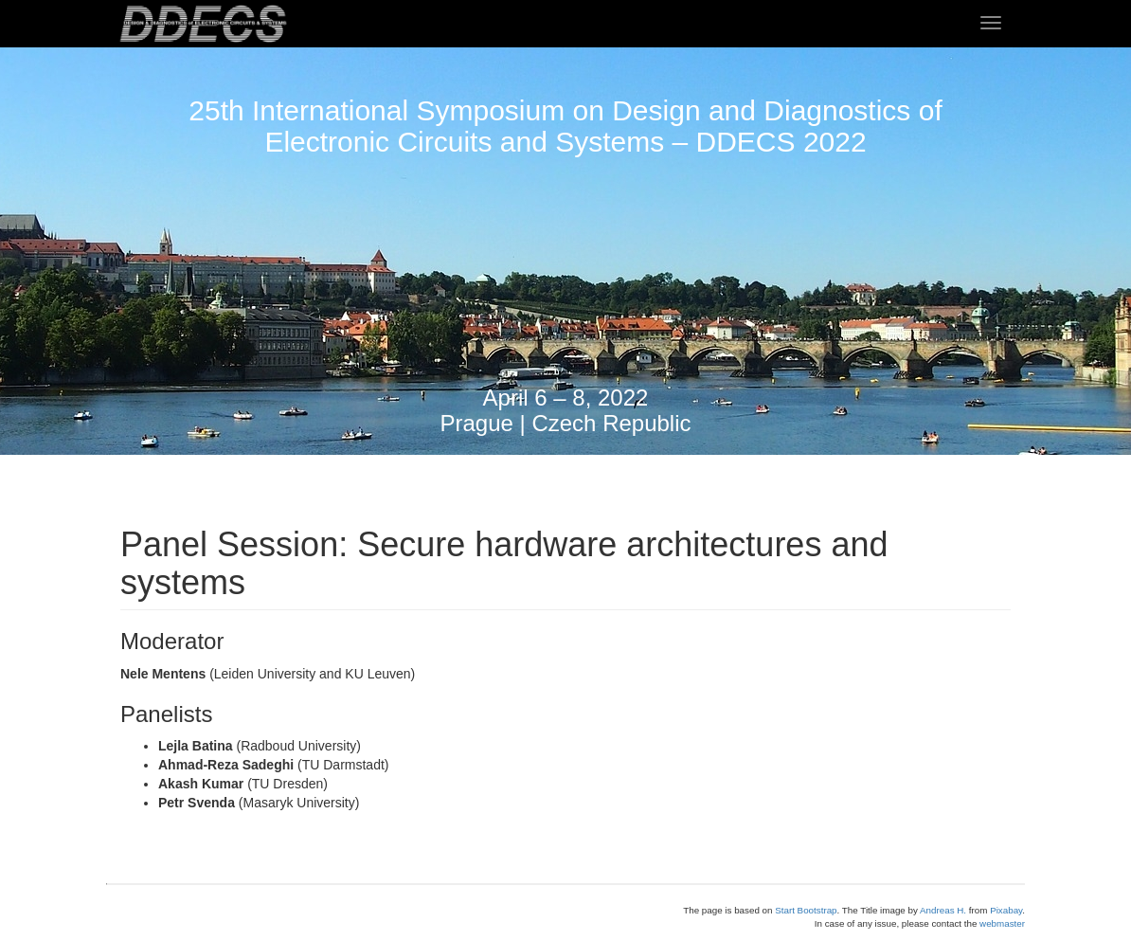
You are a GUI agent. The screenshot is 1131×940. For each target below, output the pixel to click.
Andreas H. (943, 910)
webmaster (1002, 923)
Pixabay (1006, 910)
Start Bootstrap (805, 910)
